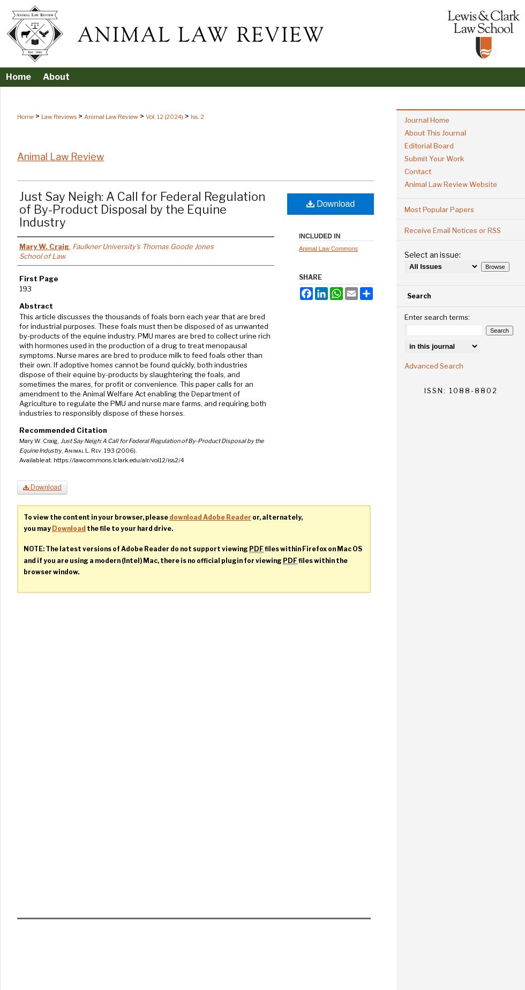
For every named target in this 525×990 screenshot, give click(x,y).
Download (330, 203)
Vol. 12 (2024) (164, 117)
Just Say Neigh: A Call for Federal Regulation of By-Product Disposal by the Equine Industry (142, 209)
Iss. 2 (197, 117)
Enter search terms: (437, 317)
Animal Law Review (111, 117)
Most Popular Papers (439, 209)
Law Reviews (59, 117)
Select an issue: (432, 254)
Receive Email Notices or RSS (452, 230)
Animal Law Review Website (450, 184)
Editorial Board (429, 145)
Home (25, 117)
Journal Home (426, 120)
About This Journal (435, 133)
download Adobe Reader (210, 517)
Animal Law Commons (328, 248)
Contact (417, 171)
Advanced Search (433, 366)
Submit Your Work (434, 158)
